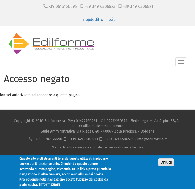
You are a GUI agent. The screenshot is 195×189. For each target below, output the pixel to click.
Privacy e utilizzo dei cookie (94, 147)
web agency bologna (129, 147)
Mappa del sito (62, 147)
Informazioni (49, 184)
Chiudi (166, 162)
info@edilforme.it (97, 19)
